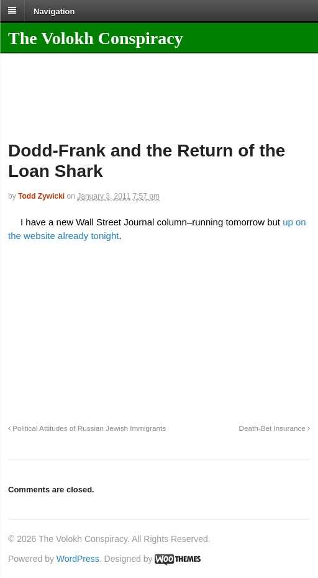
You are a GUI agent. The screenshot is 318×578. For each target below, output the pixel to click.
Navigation (54, 11)
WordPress (78, 559)
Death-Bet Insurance (274, 428)
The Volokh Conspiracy (95, 38)
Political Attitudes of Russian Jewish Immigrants (87, 428)
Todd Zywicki (41, 196)
